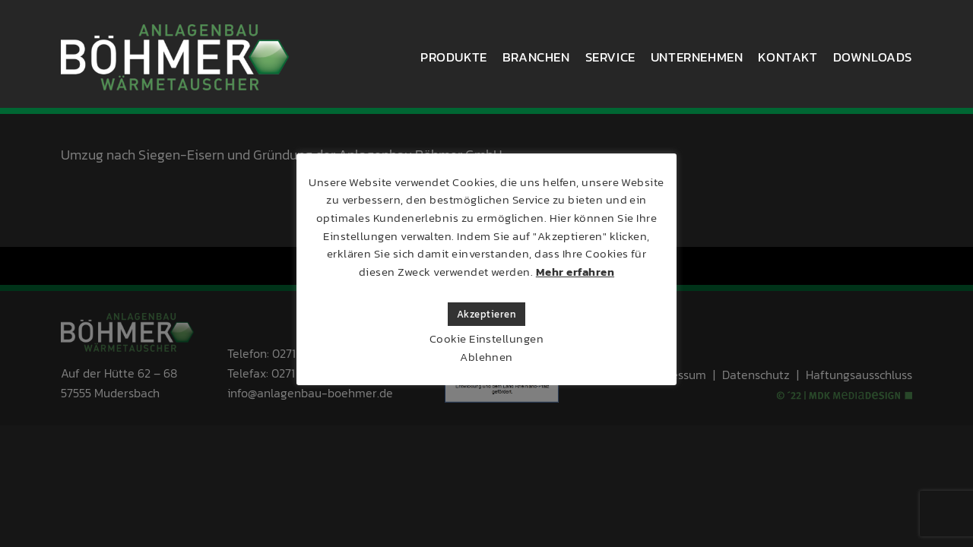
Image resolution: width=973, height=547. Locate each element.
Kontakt (787, 57)
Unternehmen (697, 57)
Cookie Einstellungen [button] (486, 338)
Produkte (453, 57)
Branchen (536, 57)
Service (610, 57)
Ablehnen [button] (486, 356)
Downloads (872, 57)
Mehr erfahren (575, 271)
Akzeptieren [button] (486, 314)
